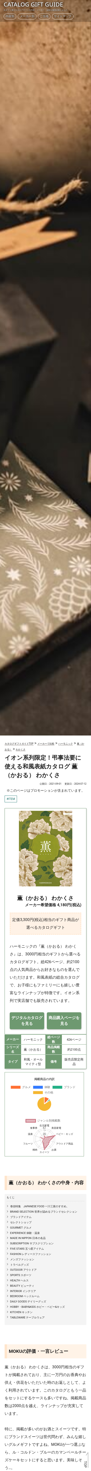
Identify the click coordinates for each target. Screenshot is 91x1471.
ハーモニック (65, 743)
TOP (85, 1464)
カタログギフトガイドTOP (19, 743)
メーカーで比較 (45, 743)
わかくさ (20, 749)
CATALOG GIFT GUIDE (33, 4)
